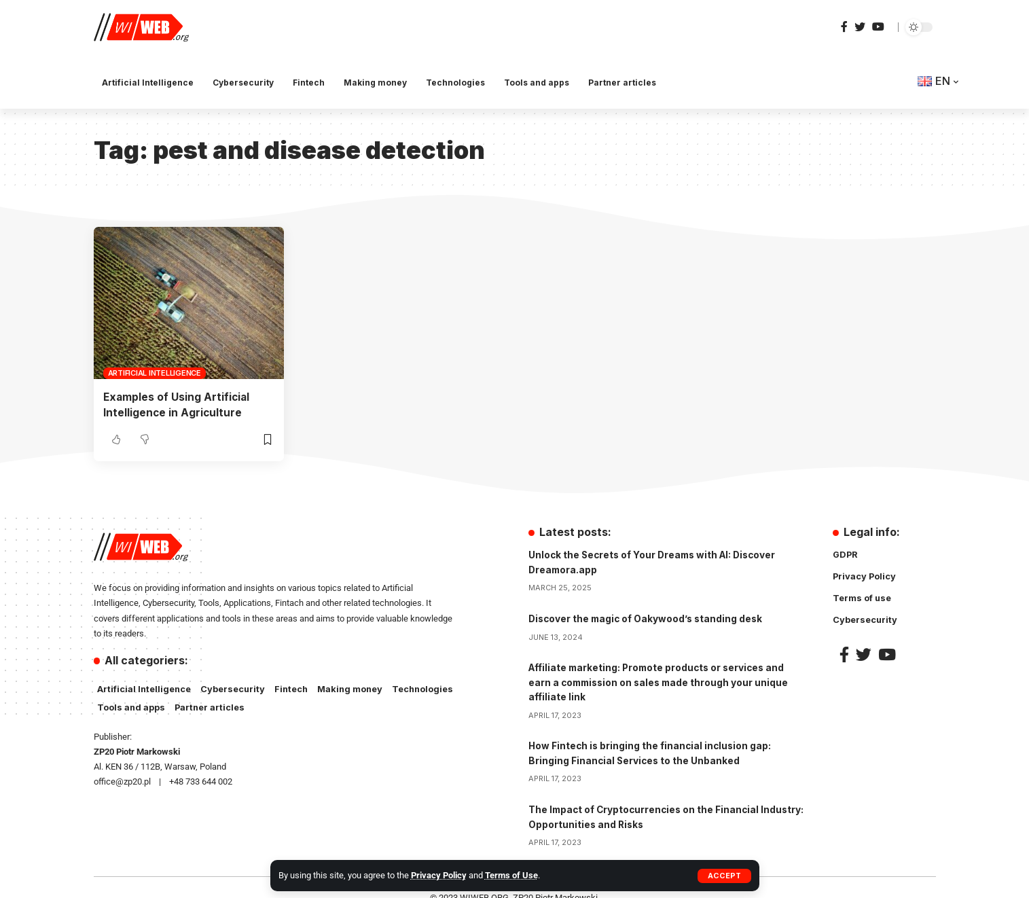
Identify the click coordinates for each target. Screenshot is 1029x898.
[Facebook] (844, 27)
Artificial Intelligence (154, 373)
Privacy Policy (439, 875)
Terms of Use (511, 875)
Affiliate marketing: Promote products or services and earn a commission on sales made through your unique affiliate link (661, 681)
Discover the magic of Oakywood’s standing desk (648, 618)
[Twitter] (860, 27)
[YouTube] (878, 27)
